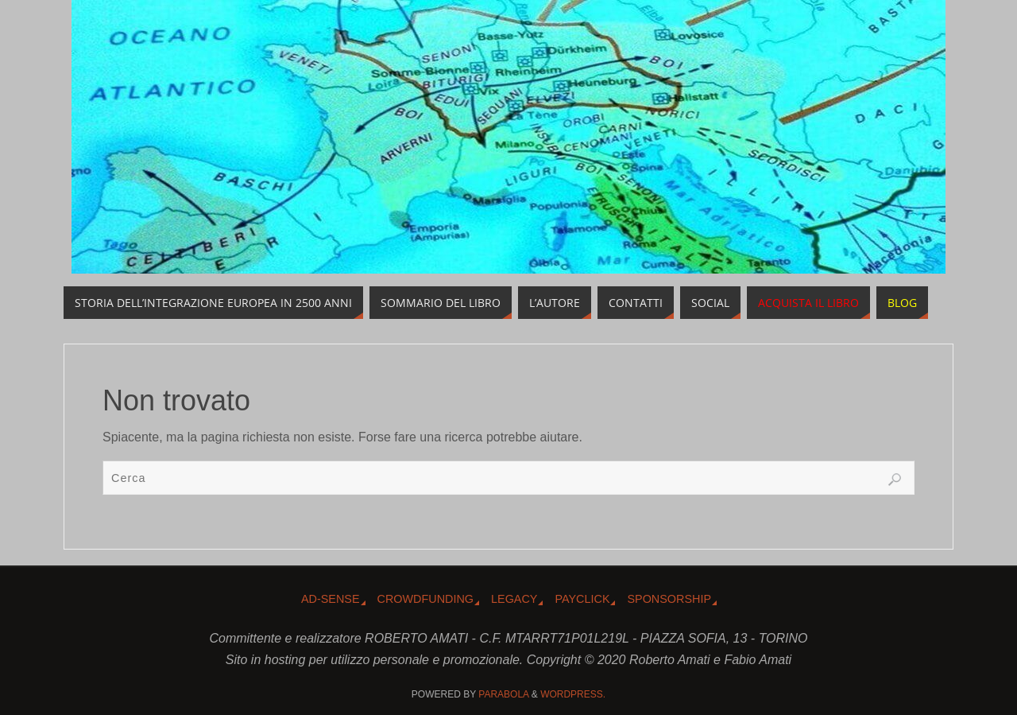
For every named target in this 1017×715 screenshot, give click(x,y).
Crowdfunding (425, 599)
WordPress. (572, 694)
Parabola (503, 694)
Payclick (582, 599)
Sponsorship (669, 599)
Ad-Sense (330, 599)
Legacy (514, 599)
